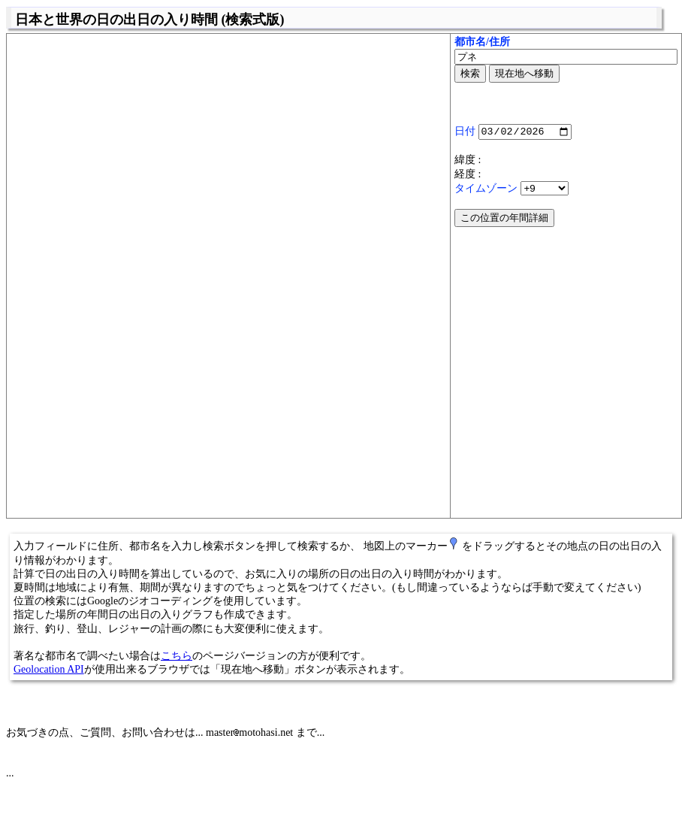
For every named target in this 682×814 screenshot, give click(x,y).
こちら (176, 655)
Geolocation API (49, 669)
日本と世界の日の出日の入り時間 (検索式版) (150, 19)
